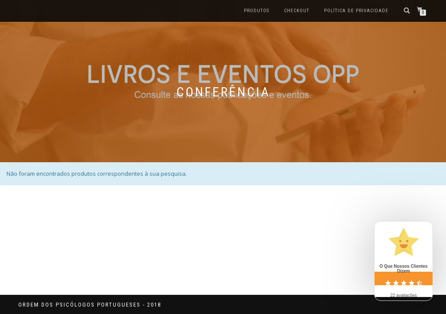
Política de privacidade (356, 11)
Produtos (256, 11)
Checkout (296, 11)
